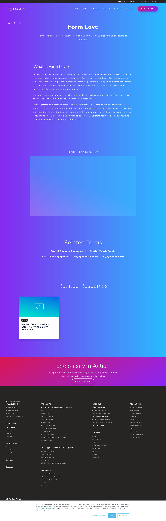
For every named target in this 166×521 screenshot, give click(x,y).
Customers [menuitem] (143, 2)
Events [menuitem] (132, 420)
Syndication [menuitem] (45, 414)
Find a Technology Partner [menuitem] (101, 420)
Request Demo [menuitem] (97, 457)
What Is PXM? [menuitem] (12, 404)
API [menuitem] (131, 429)
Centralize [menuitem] (9, 430)
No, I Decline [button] (123, 516)
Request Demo (148, 9)
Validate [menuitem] (9, 450)
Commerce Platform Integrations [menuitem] (52, 480)
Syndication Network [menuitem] (48, 474)
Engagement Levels (86, 256)
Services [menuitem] (9, 460)
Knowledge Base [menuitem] (136, 426)
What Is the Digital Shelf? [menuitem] (15, 417)
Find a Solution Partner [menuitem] (100, 411)
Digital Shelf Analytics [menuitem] (48, 429)
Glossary (17, 23)
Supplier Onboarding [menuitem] (48, 451)
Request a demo (83, 381)
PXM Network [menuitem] (47, 470)
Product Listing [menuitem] (46, 454)
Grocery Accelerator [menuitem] (48, 426)
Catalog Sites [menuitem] (45, 432)
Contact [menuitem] (121, 2)
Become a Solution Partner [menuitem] (101, 414)
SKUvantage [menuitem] (96, 448)
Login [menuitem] (154, 2)
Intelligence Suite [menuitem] (47, 420)
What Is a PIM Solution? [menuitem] (138, 435)
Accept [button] (112, 516)
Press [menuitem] (94, 442)
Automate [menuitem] (9, 436)
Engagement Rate (113, 256)
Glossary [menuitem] (133, 432)
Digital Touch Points (102, 251)
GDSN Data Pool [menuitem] (47, 423)
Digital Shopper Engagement (68, 251)
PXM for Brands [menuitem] (11, 408)
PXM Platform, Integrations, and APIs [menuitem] (54, 438)
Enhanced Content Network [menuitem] (50, 477)
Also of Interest (13, 402)
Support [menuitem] (9, 467)
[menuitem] (64, 407)
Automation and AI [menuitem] (47, 435)
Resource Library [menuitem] (136, 408)
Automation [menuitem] (45, 460)
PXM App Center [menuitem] (46, 441)
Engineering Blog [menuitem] (136, 423)
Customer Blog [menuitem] (135, 414)
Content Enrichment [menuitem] (47, 457)
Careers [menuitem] (132, 2)
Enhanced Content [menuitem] (47, 417)
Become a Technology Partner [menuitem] (102, 423)
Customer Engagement (56, 256)
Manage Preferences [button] (99, 516)
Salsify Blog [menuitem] (134, 411)
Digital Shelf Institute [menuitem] (99, 445)
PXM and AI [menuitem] (10, 414)
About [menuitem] (94, 436)
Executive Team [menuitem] (97, 439)
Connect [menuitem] (9, 433)
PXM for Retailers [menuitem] (12, 411)
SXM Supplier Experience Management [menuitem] (57, 448)
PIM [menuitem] (42, 411)
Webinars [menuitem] (133, 417)
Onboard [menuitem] (9, 447)
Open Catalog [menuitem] (45, 486)
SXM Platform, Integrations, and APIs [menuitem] (54, 463)
